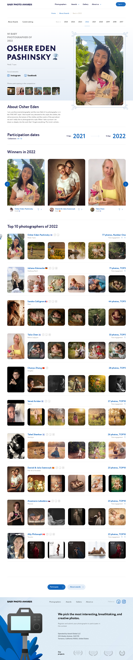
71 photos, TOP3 (117, 268)
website (56, 268)
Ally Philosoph (36, 534)
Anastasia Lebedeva (39, 501)
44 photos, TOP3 (117, 301)
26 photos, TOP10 (117, 434)
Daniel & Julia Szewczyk (41, 467)
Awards (74, 4)
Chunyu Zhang (36, 368)
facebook (32, 75)
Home (53, 13)
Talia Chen (34, 334)
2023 (80, 22)
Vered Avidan (36, 401)
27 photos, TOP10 (117, 401)
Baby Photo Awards (19, 4)
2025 (66, 22)
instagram (15, 75)
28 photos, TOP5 (117, 368)
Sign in (120, 4)
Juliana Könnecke (37, 268)
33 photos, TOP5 (117, 334)
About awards (75, 587)
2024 (73, 22)
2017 (121, 22)
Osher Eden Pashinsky (40, 235)
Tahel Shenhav (36, 434)
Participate (54, 587)
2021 (94, 22)
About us (95, 4)
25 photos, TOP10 (117, 467)
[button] (7, 184)
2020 (101, 22)
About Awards (64, 13)
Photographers (60, 4)
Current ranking (27, 22)
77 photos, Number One (114, 235)
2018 (114, 22)
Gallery (85, 4)
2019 (108, 22)
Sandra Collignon (37, 301)
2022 (87, 22)
